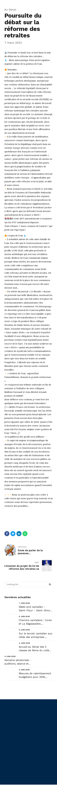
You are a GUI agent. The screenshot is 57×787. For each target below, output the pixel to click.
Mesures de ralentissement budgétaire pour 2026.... (35, 675)
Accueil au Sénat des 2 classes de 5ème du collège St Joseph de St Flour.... (35, 648)
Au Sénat (10, 9)
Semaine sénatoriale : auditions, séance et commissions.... (17, 662)
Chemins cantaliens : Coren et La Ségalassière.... (35, 622)
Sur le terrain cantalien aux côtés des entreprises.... (35, 635)
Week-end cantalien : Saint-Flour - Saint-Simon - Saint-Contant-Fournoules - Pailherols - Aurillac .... (35, 608)
